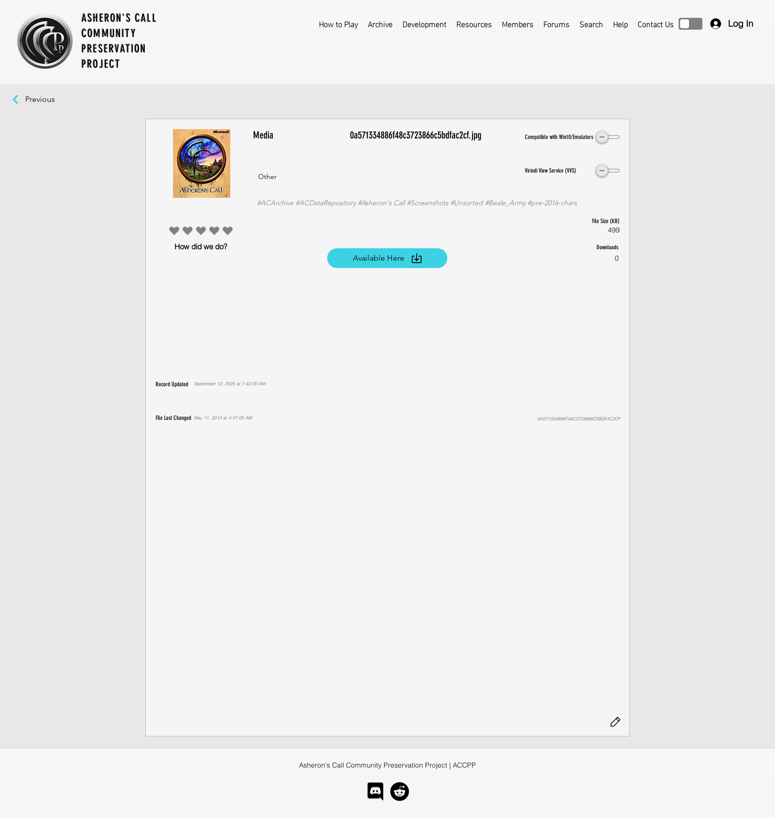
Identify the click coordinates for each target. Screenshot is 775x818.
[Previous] (45, 99)
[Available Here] (387, 258)
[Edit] (615, 722)
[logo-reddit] (399, 791)
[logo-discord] (375, 791)
